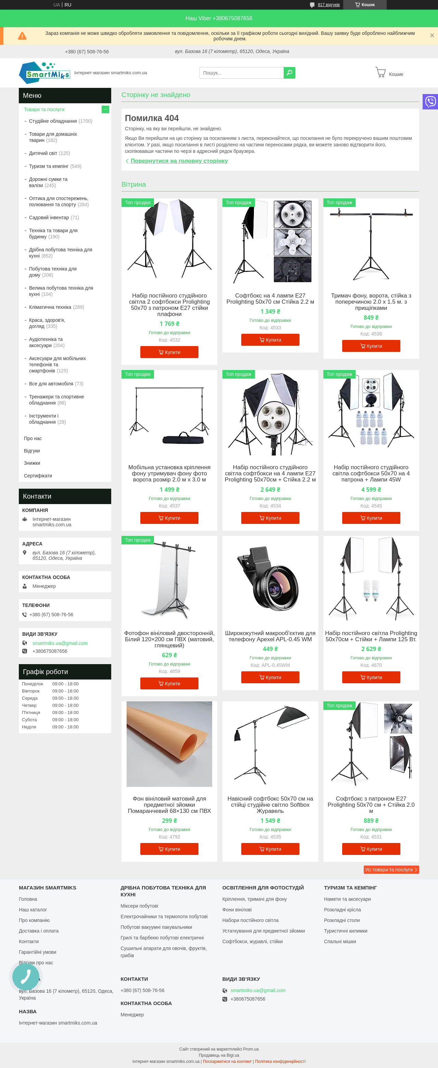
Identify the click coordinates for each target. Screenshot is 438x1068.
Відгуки (32, 450)
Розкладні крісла (342, 909)
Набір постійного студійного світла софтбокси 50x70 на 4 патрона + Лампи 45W (371, 473)
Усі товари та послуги (389, 869)
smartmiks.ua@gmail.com (60, 643)
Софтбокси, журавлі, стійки (252, 941)
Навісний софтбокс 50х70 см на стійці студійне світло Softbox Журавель (270, 805)
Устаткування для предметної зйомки (263, 931)
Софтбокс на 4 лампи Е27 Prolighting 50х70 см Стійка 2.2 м (270, 299)
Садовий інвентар (49, 217)
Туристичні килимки (346, 931)
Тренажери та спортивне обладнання (56, 400)
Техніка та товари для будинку (53, 233)
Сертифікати (38, 475)
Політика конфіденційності (280, 1061)
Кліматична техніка (50, 307)
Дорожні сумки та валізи (48, 182)
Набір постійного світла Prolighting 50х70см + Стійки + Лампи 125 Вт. (371, 636)
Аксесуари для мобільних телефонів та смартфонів (57, 364)
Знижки (32, 463)
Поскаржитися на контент (227, 1061)
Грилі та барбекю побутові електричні (162, 937)
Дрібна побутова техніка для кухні (60, 253)
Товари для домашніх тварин (53, 137)
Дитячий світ (43, 153)
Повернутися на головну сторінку (179, 161)
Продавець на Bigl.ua (219, 1055)
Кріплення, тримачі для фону (254, 899)
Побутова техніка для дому (53, 272)
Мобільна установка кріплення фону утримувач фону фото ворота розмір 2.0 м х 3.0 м (169, 473)
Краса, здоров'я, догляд (47, 323)
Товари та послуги (44, 109)
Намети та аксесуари (347, 899)
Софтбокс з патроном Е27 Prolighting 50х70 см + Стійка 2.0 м (371, 805)
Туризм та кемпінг (48, 166)
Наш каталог (33, 909)
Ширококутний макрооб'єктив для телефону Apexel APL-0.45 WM (270, 636)
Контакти (29, 941)
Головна (28, 899)
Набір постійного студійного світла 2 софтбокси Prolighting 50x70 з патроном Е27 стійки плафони (169, 305)
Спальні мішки (340, 941)
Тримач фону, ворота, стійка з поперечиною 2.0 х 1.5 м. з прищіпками (371, 302)
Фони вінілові (237, 909)
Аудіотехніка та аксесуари (46, 342)
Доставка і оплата (39, 931)
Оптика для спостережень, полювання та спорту (59, 201)
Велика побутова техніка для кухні (61, 291)
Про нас (33, 438)
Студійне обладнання (53, 121)
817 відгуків (329, 4)
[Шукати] (289, 73)
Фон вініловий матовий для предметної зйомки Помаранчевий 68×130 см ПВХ (169, 805)
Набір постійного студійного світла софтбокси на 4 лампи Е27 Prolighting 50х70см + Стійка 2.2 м (270, 473)
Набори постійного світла (250, 920)
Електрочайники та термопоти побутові (164, 916)
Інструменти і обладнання (44, 419)
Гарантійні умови (37, 952)
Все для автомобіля (51, 383)
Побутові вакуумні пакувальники (156, 927)
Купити (172, 352)
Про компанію (34, 920)
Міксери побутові (139, 906)
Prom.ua (251, 1049)
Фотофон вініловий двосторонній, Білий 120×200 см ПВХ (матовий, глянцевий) (169, 639)
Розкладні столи (342, 920)
